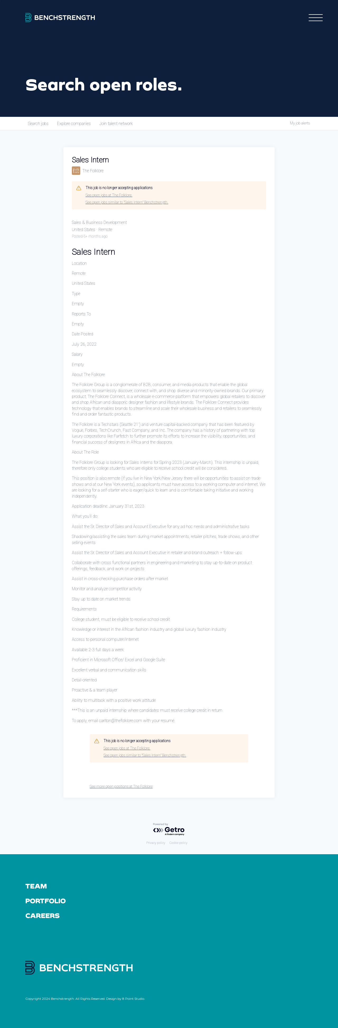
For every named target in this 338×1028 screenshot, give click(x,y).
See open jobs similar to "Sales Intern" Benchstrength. (127, 202)
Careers (42, 915)
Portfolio (45, 901)
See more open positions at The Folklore (121, 786)
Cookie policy (178, 843)
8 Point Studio (133, 999)
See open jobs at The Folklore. (109, 195)
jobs (38, 123)
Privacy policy (155, 843)
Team (36, 886)
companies (74, 123)
